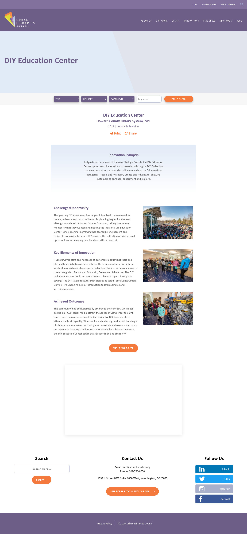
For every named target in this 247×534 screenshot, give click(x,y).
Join (195, 4)
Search (242, 4)
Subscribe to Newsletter (132, 491)
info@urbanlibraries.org (136, 467)
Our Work (162, 21)
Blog (239, 21)
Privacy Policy (104, 523)
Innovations (191, 21)
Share (131, 133)
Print (115, 133)
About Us (146, 21)
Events (176, 21)
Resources (209, 21)
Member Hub (209, 4)
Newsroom (226, 21)
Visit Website (123, 348)
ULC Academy (228, 4)
